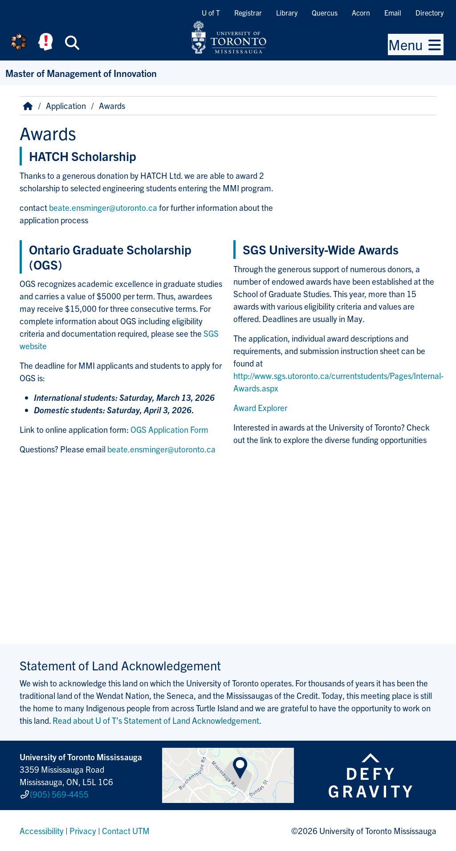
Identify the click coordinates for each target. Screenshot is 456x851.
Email (392, 12)
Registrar (248, 12)
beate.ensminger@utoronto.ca (103, 207)
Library (286, 12)
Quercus (325, 12)
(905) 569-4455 (59, 794)
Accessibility (42, 830)
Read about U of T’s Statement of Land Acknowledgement (156, 720)
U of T (211, 12)
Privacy (82, 830)
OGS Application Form (169, 429)
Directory (429, 12)
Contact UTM (126, 830)
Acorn (361, 12)
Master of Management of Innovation (81, 73)
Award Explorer (260, 407)
